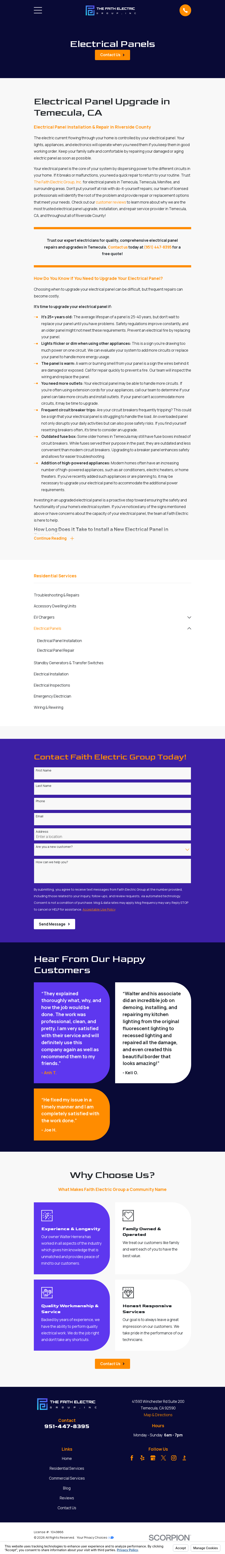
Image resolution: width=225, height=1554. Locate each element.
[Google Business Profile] (153, 1459)
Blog (67, 1489)
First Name (43, 772)
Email (39, 818)
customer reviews (111, 202)
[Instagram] (173, 1459)
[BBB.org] (184, 1459)
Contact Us (67, 1509)
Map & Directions (158, 1416)
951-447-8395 (66, 1427)
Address (42, 833)
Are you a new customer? (54, 848)
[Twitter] (163, 1459)
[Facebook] (131, 1459)
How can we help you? (52, 863)
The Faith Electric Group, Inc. (58, 181)
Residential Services (67, 1469)
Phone (40, 802)
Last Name (43, 787)
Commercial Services (67, 1479)
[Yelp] (142, 1459)
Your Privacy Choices (95, 1539)
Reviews (67, 1499)
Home (67, 1460)
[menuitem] (112, 596)
